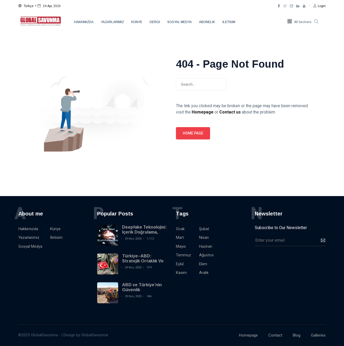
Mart (180, 237)
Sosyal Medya (179, 22)
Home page (193, 133)
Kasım (181, 272)
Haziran (205, 246)
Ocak (180, 228)
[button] (27, 6)
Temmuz (183, 255)
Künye (136, 22)
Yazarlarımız (112, 22)
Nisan (204, 237)
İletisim (228, 22)
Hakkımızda (83, 22)
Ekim (203, 264)
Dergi (155, 22)
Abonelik (207, 22)
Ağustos (206, 255)
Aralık (204, 272)
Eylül (180, 264)
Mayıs (181, 246)
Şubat (204, 228)
